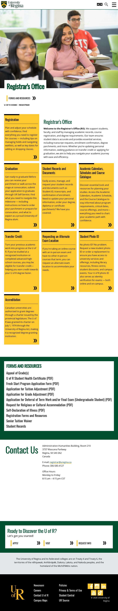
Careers (37, 590)
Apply (15, 543)
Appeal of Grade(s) (17, 372)
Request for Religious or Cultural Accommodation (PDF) (39, 404)
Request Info (85, 543)
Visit (48, 543)
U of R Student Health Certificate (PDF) (29, 378)
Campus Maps (40, 600)
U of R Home (10, 105)
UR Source (64, 600)
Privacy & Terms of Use (70, 590)
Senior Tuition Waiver (19, 420)
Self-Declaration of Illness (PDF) (25, 410)
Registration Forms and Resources (26, 415)
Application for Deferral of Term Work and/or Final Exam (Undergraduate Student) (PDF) (59, 399)
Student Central (66, 595)
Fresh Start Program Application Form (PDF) (32, 383)
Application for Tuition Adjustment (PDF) (30, 388)
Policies (63, 585)
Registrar (24, 105)
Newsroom (39, 585)
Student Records (16, 426)
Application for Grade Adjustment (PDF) (30, 394)
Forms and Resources (20, 98)
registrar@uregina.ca (60, 462)
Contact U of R (41, 595)
